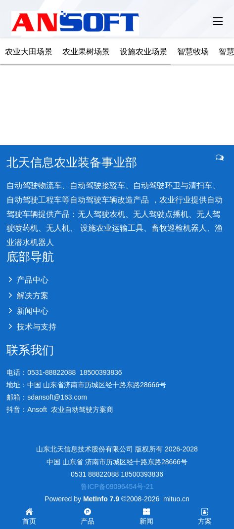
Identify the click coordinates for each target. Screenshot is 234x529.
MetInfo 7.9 (101, 499)
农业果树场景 (86, 51)
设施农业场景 (143, 51)
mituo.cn (176, 499)
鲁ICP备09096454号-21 (117, 486)
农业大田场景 (28, 51)
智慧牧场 (193, 51)
